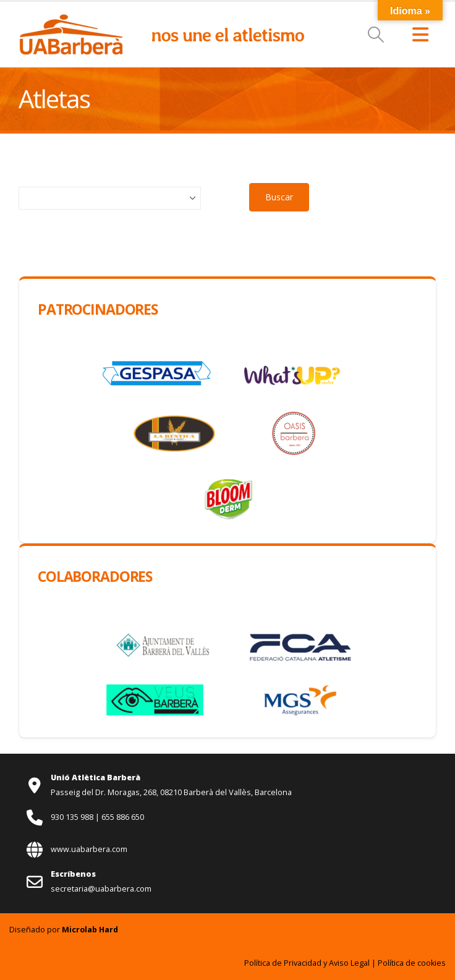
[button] (376, 35)
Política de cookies (412, 963)
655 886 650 (122, 817)
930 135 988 (73, 817)
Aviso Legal (349, 963)
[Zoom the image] (71, 20)
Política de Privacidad (282, 963)
